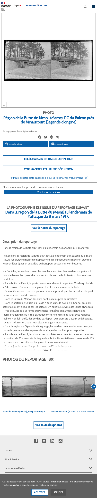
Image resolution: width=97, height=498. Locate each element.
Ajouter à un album (13, 144)
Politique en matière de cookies (42, 486)
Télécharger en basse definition (48, 159)
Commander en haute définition (48, 169)
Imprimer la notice (59, 144)
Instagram (60, 398)
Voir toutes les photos (48, 382)
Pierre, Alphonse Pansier (27, 131)
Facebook (36, 398)
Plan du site (48, 462)
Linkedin (52, 398)
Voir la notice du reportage (48, 232)
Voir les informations (48, 196)
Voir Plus (48, 307)
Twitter (44, 398)
